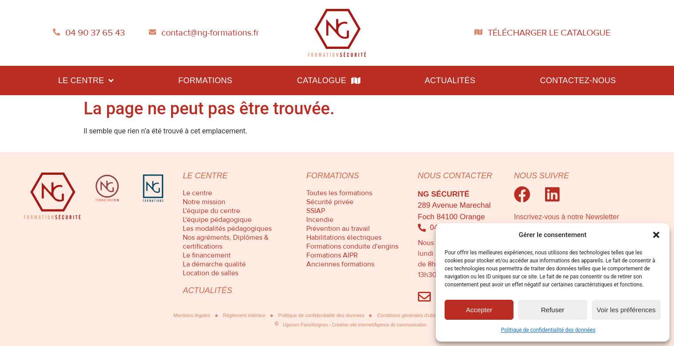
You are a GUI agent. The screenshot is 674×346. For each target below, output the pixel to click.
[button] (656, 234)
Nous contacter (455, 175)
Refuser (553, 310)
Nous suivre (541, 175)
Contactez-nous (578, 80)
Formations (205, 80)
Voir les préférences (626, 310)
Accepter (479, 310)
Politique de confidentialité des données (548, 330)
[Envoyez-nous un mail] (424, 296)
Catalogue (328, 80)
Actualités (450, 80)
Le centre (86, 80)
